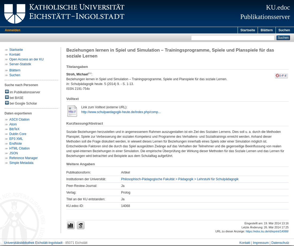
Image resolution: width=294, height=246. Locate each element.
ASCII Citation (19, 120)
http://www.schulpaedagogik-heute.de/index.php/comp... (121, 113)
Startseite (248, 30)
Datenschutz (280, 243)
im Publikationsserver (22, 92)
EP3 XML (16, 139)
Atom (13, 125)
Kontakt (14, 55)
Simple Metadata (21, 164)
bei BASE (14, 98)
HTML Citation (19, 149)
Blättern (267, 30)
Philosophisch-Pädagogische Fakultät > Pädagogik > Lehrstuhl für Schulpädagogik (180, 180)
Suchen (284, 30)
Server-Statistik (20, 65)
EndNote (15, 144)
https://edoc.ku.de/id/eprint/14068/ (267, 232)
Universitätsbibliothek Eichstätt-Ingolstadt (33, 243)
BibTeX (14, 130)
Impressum (261, 243)
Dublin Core (17, 135)
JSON (13, 154)
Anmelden (12, 30)
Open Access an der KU (26, 60)
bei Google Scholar (21, 104)
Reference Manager (23, 159)
